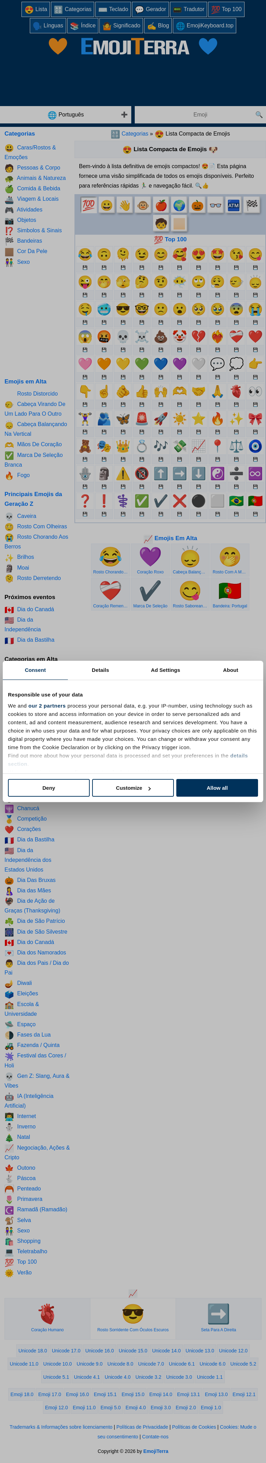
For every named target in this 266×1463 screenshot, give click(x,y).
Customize (133, 788)
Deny (48, 788)
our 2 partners (47, 706)
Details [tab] (100, 670)
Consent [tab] (35, 670)
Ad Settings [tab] (165, 670)
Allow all (217, 788)
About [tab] (230, 670)
